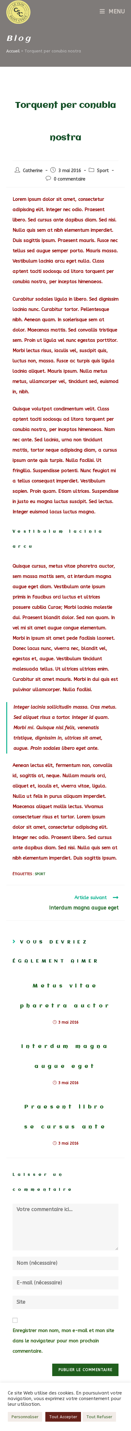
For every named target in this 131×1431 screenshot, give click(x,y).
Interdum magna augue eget (65, 1056)
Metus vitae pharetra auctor (65, 996)
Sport (103, 170)
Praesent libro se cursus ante (65, 1117)
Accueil (13, 51)
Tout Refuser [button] (99, 1416)
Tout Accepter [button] (63, 1416)
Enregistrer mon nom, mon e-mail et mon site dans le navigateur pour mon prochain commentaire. (63, 1341)
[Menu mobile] (112, 11)
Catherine (33, 170)
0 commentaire (69, 179)
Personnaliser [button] (25, 1416)
